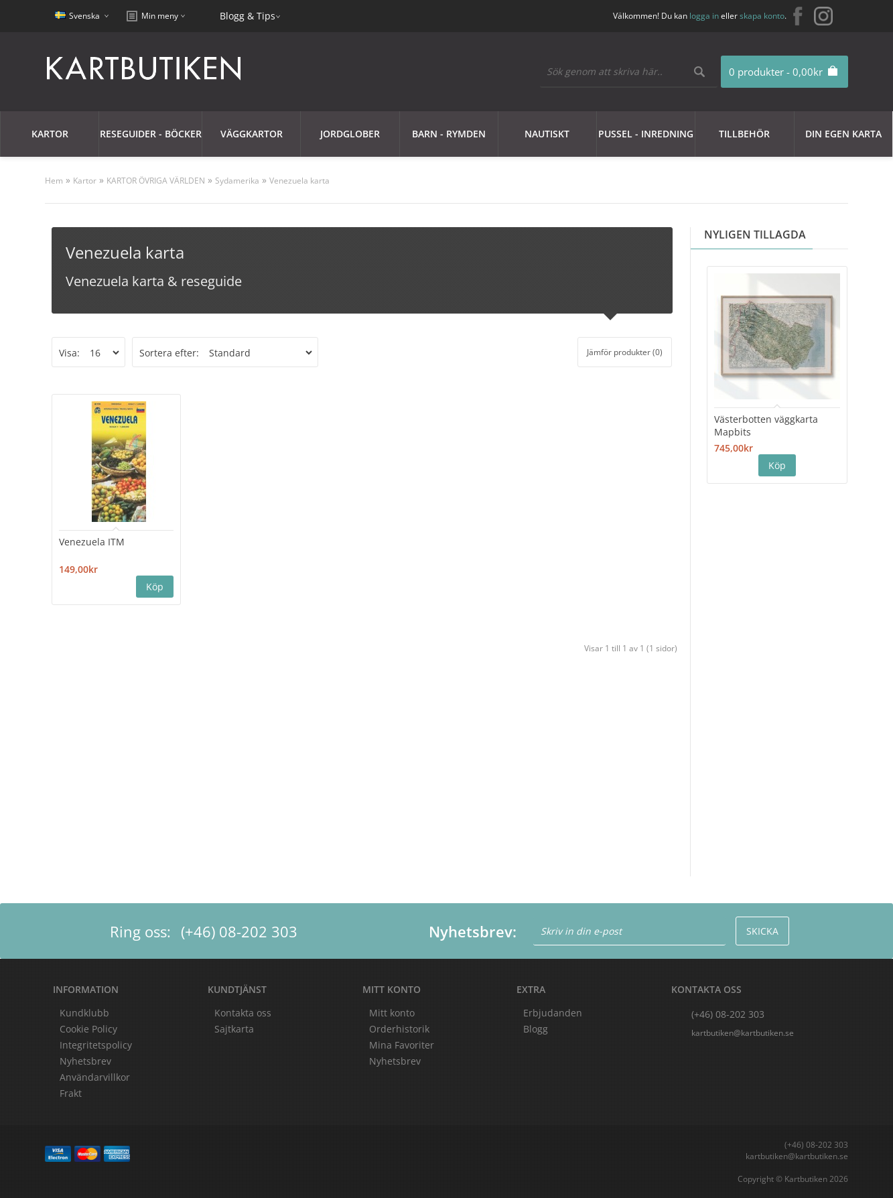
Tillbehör (744, 133)
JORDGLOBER (350, 133)
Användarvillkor (95, 1077)
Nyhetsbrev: (473, 931)
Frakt (71, 1093)
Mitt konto (392, 1012)
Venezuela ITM (92, 541)
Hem (54, 180)
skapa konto (762, 15)
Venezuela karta (299, 180)
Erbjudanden (552, 1012)
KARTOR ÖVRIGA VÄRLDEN (156, 180)
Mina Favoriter (401, 1045)
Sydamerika (237, 180)
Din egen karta (843, 133)
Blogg (535, 1028)
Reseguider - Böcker (151, 133)
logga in (704, 15)
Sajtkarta (234, 1028)
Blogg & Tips (247, 15)
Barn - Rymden (449, 133)
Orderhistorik (399, 1028)
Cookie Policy (88, 1028)
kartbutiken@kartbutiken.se (742, 1033)
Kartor (49, 133)
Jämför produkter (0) (625, 352)
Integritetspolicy (96, 1045)
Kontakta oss (242, 1012)
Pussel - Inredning (645, 133)
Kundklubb (84, 1012)
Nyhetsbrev (395, 1061)
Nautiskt (547, 133)
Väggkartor (251, 133)
